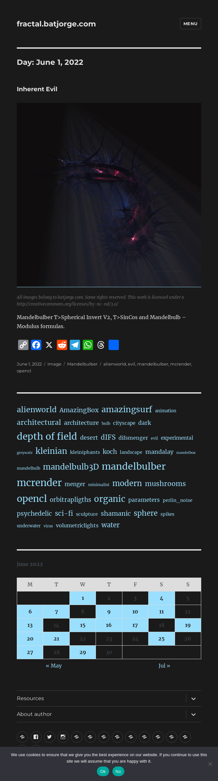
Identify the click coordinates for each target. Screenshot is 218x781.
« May (54, 665)
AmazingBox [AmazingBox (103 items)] (79, 410)
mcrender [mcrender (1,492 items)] (39, 483)
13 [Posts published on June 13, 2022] (30, 625)
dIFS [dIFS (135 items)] (108, 437)
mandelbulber (152, 363)
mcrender (180, 363)
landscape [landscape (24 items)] (131, 452)
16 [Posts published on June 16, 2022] (109, 625)
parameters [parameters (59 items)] (144, 499)
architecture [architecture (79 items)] (81, 422)
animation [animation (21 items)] (165, 411)
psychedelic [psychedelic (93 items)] (34, 513)
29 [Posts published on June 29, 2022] (82, 652)
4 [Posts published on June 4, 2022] (161, 598)
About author (34, 714)
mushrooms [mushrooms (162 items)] (165, 483)
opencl (24, 370)
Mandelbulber (82, 363)
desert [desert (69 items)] (89, 437)
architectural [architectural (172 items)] (39, 422)
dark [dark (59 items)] (144, 422)
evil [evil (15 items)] (154, 438)
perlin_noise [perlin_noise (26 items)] (177, 500)
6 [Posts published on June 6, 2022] (30, 611)
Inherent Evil (37, 89)
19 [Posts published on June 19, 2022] (188, 625)
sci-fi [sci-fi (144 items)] (64, 513)
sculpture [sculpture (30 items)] (87, 514)
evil (131, 363)
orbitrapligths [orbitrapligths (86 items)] (70, 499)
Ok (103, 771)
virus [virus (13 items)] (48, 526)
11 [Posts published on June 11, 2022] (161, 611)
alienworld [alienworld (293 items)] (37, 409)
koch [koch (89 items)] (110, 451)
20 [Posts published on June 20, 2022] (30, 638)
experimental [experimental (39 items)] (177, 438)
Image (54, 363)
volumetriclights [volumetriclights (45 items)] (77, 525)
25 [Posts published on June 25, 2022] (161, 638)
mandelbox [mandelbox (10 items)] (185, 453)
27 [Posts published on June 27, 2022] (30, 652)
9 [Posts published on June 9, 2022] (109, 611)
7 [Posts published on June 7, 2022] (56, 611)
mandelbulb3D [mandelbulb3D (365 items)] (71, 467)
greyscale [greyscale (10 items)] (25, 453)
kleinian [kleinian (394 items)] (51, 451)
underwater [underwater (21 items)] (29, 526)
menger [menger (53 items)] (75, 484)
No (118, 771)
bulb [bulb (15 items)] (106, 423)
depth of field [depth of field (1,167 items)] (47, 436)
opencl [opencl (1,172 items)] (32, 498)
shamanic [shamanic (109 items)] (116, 513)
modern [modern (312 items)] (127, 483)
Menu (190, 23)
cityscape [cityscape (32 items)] (124, 423)
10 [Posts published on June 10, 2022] (135, 611)
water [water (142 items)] (110, 525)
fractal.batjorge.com (56, 23)
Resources (30, 698)
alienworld (114, 363)
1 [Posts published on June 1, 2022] (83, 598)
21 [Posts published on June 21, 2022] (56, 638)
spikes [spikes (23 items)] (167, 514)
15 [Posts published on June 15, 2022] (83, 625)
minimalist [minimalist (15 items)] (98, 484)
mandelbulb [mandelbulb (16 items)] (28, 468)
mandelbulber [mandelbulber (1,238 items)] (134, 466)
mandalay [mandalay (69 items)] (159, 451)
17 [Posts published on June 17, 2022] (135, 625)
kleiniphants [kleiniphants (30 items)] (85, 452)
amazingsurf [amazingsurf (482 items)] (126, 409)
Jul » (164, 665)
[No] (210, 764)
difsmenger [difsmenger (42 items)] (133, 437)
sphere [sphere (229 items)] (146, 513)
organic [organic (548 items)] (109, 499)
